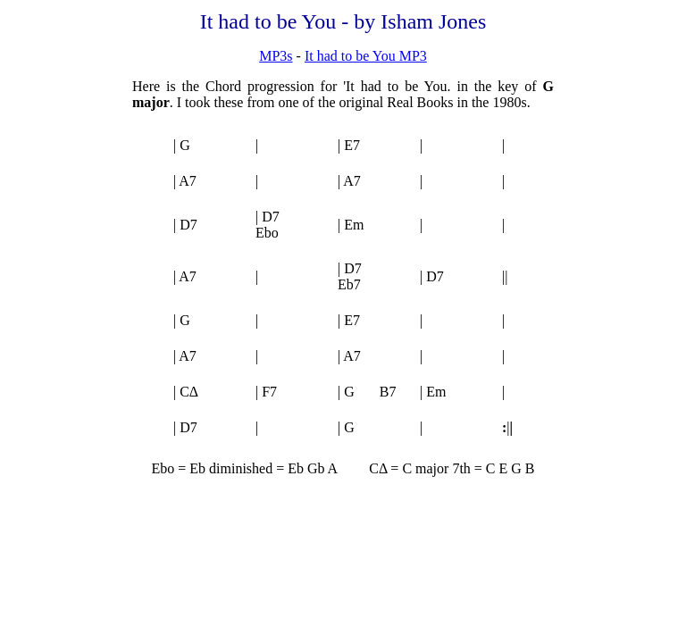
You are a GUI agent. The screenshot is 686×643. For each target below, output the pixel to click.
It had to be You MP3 (366, 55)
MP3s (275, 55)
